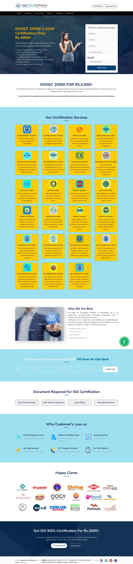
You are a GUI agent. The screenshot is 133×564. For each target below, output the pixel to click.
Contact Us (70, 13)
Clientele (59, 13)
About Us (28, 13)
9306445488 (97, 6)
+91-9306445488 (59, 546)
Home (19, 13)
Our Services (39, 13)
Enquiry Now (75, 546)
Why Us (50, 13)
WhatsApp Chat (110, 6)
